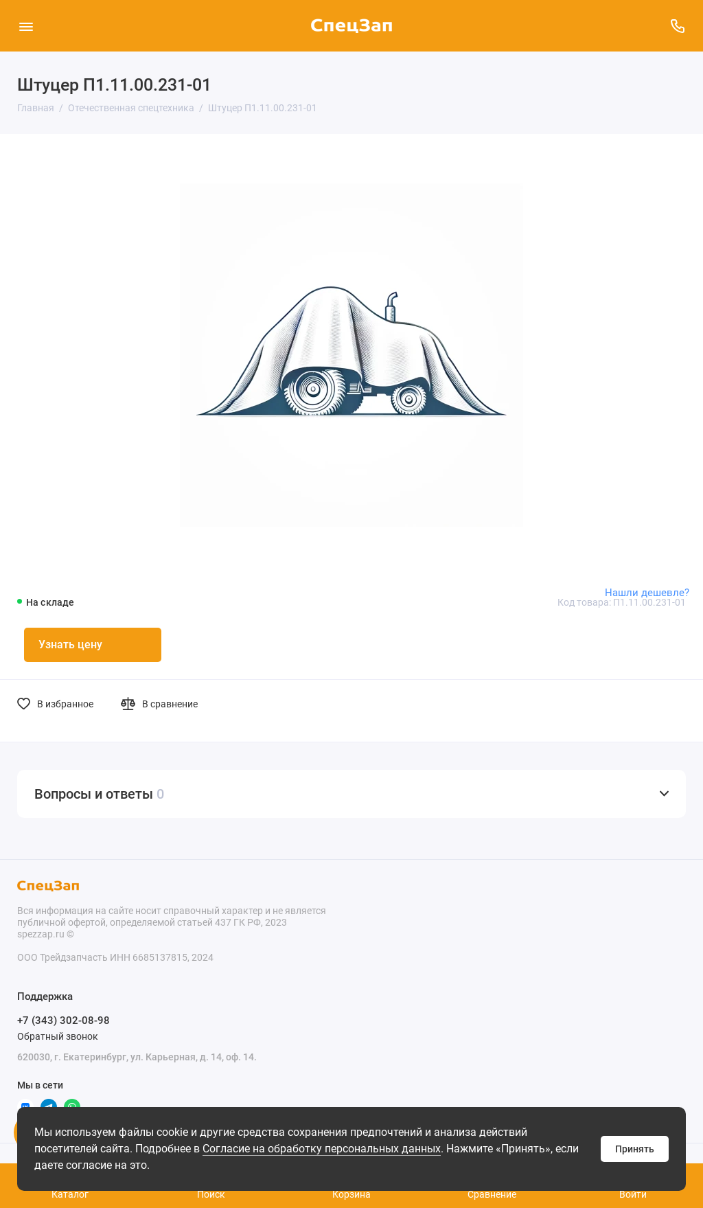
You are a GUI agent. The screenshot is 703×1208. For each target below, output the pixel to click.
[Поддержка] (677, 26)
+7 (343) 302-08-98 (63, 1020)
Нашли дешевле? (647, 592)
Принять (634, 1148)
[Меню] (25, 26)
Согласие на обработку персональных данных (322, 1148)
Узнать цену (70, 644)
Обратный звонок (57, 1036)
